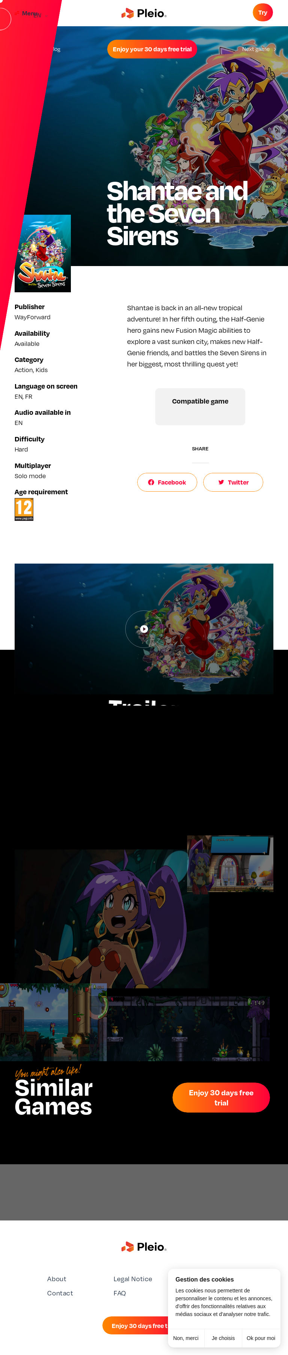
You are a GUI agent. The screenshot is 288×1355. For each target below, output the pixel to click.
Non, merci (186, 1338)
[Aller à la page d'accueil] (144, 13)
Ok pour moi (261, 1338)
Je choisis (223, 1338)
